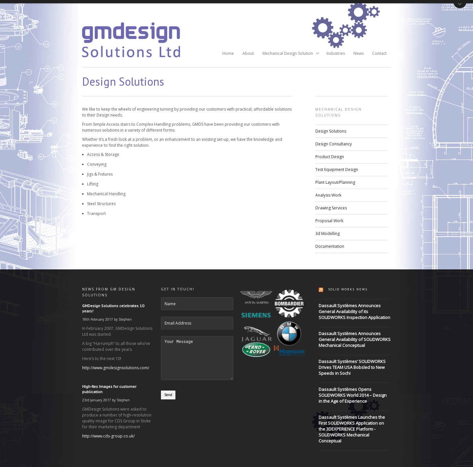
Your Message (197, 362)
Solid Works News (348, 289)
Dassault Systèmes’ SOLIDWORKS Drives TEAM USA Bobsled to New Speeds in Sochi (352, 367)
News (358, 53)
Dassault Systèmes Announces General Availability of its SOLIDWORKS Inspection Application (354, 311)
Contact (379, 53)
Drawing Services (331, 208)
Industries (336, 53)
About (248, 53)
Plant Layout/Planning (335, 182)
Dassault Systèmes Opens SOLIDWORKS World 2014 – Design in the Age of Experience (353, 395)
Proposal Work (329, 220)
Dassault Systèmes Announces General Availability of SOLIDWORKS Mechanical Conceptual (355, 339)
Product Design (329, 156)
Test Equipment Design (336, 169)
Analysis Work (328, 195)
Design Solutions (330, 131)
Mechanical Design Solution (289, 54)
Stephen (125, 319)
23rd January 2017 (96, 400)
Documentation (329, 246)
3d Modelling (327, 233)
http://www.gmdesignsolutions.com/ (115, 368)
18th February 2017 (97, 319)
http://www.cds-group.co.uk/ (108, 436)
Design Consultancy (333, 144)
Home (228, 53)
